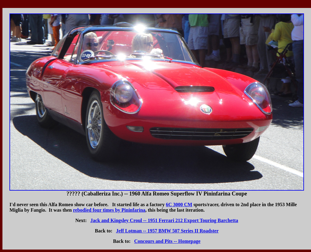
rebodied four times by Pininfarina (109, 210)
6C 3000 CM (179, 204)
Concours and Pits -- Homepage (167, 241)
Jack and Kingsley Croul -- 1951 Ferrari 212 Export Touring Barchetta (164, 220)
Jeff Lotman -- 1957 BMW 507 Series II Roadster (167, 230)
